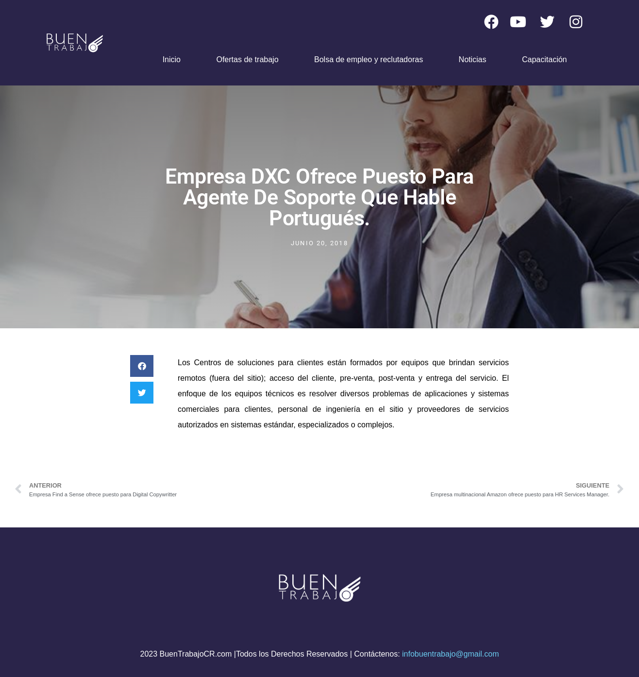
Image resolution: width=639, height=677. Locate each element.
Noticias (473, 59)
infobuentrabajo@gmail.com (450, 654)
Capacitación (544, 59)
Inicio (172, 59)
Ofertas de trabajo (247, 59)
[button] (141, 366)
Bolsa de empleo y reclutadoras (368, 59)
